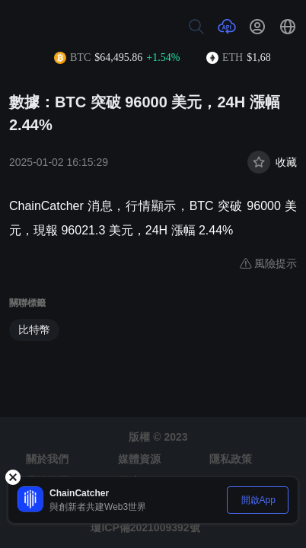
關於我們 (47, 459)
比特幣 (34, 329)
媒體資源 (139, 459)
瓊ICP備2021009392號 (145, 527)
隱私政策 (230, 459)
